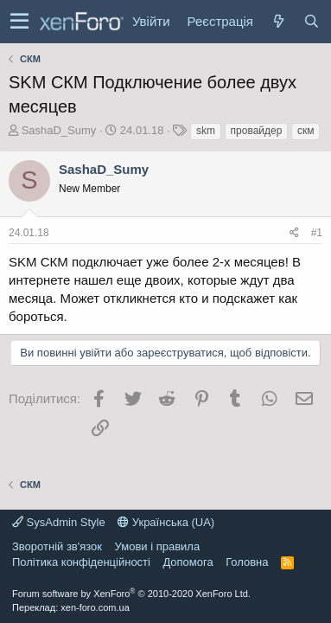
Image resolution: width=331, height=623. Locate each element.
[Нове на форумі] (278, 21)
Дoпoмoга (187, 562)
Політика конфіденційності (81, 562)
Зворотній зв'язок (57, 546)
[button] (19, 21)
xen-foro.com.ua (94, 607)
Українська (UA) (166, 522)
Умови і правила (158, 546)
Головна (247, 562)
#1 (316, 233)
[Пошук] (311, 21)
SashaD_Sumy (59, 130)
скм (306, 131)
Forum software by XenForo (131, 593)
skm (205, 131)
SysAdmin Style (58, 522)
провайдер (257, 131)
